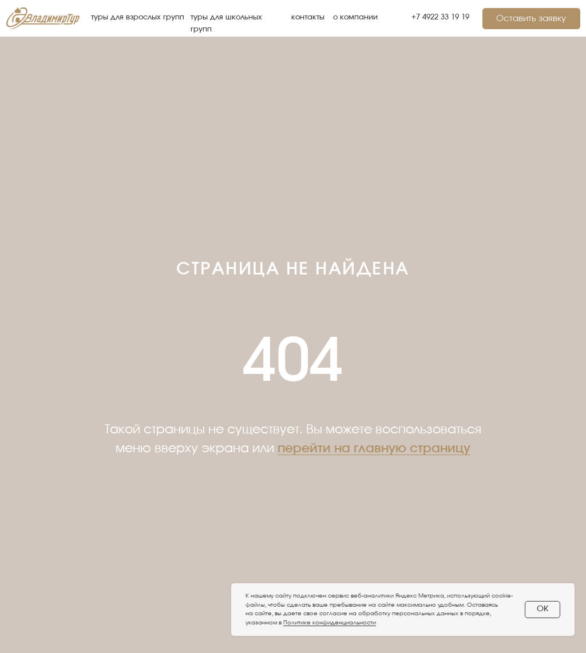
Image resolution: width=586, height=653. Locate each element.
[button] (531, 18)
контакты (307, 17)
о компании (355, 17)
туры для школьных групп (226, 23)
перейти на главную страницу (374, 448)
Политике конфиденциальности (329, 623)
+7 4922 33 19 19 (440, 17)
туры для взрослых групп (137, 17)
